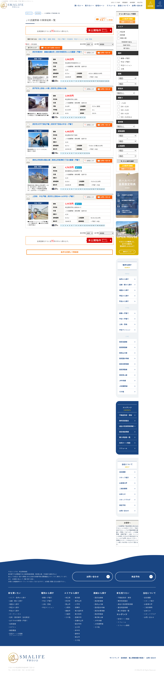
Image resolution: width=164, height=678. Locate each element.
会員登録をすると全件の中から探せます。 (74, 30)
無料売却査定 (124, 420)
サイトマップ (114, 658)
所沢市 (67, 601)
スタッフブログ (124, 499)
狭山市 (67, 604)
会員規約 (124, 658)
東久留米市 (79, 610)
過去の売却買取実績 (126, 426)
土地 (120, 68)
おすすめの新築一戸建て (18, 620)
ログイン (159, 6)
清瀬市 (77, 607)
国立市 (77, 637)
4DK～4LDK (123, 113)
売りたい (88, 5)
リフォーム (111, 5)
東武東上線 (123, 375)
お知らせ (122, 494)
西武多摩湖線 (124, 364)
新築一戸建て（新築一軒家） (47, 39)
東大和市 (78, 614)
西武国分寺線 (124, 358)
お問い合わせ (137, 5)
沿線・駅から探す (125, 284)
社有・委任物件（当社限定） (20, 617)
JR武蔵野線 (123, 386)
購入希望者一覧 (124, 437)
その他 (121, 391)
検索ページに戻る (127, 22)
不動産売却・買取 (125, 415)
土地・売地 (88, 39)
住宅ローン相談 (124, 443)
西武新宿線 (123, 347)
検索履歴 (132, 2)
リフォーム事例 (123, 625)
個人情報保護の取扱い (137, 658)
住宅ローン (99, 5)
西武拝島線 (123, 369)
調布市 (77, 633)
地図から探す (124, 290)
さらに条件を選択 (127, 161)
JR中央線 (122, 380)
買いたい (78, 5)
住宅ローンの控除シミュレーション (16, 634)
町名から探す (124, 301)
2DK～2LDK (123, 106)
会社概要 (122, 472)
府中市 (77, 630)
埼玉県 (121, 32)
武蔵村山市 (79, 620)
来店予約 (140, 2)
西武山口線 (123, 353)
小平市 (77, 604)
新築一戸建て (123, 58)
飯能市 (67, 610)
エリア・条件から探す (17, 597)
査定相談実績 (124, 432)
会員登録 (150, 6)
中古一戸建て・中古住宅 (65, 39)
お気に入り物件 (115, 2)
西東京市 (78, 617)
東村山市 (78, 601)
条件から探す (124, 279)
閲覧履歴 (125, 2)
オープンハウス (15, 614)
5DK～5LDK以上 (124, 117)
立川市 (77, 627)
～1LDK (121, 103)
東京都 (121, 35)
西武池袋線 (123, 342)
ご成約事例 (123, 488)
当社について (123, 5)
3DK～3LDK (123, 110)
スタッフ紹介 (124, 477)
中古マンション (79, 39)
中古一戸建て (123, 61)
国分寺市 (78, 624)
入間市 (67, 607)
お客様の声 (123, 483)
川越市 (67, 614)
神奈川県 (122, 38)
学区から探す (124, 296)
